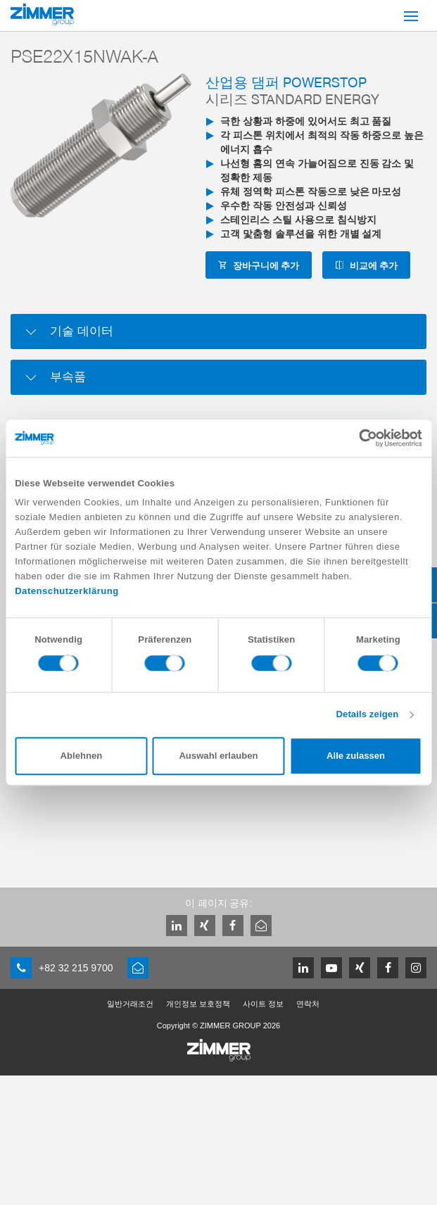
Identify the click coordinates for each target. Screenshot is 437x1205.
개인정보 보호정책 (198, 1003)
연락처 (307, 1003)
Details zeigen (367, 714)
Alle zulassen (356, 756)
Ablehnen (82, 756)
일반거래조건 (130, 1003)
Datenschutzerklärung (67, 591)
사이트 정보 (263, 1003)
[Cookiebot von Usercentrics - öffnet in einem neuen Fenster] (360, 438)
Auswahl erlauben (218, 756)
